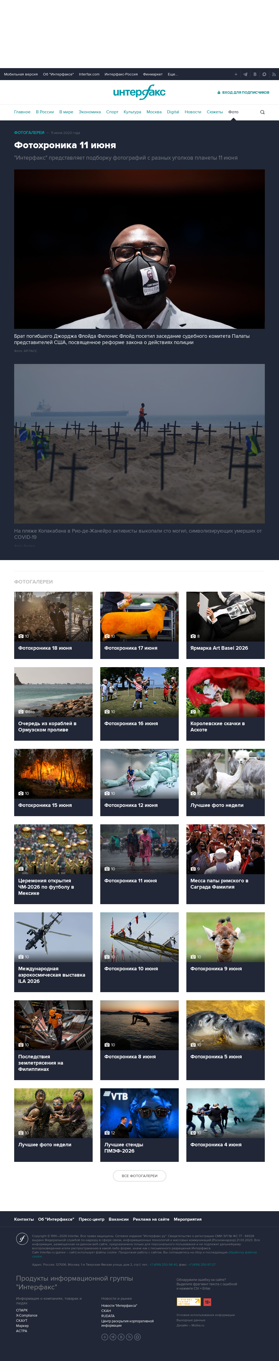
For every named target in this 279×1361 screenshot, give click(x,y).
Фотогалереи (29, 132)
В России (45, 112)
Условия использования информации (206, 1315)
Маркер (22, 1326)
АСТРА (21, 1331)
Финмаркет (153, 74)
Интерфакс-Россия (121, 74)
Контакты (24, 1219)
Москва (154, 112)
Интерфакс (139, 92)
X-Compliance (26, 1315)
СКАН (106, 1311)
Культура (132, 112)
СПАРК (22, 1310)
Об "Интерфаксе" (58, 74)
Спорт (112, 112)
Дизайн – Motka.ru (190, 1325)
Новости (193, 112)
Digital (173, 112)
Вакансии (119, 1219)
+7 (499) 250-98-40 (163, 1265)
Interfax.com (89, 74)
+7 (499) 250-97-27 (202, 1265)
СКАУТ (21, 1321)
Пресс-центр (91, 1219)
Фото (233, 112)
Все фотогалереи (139, 1176)
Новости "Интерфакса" (119, 1306)
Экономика (90, 112)
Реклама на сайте (151, 1219)
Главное (22, 112)
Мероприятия (188, 1219)
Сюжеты (215, 112)
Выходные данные (191, 1320)
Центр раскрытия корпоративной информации (127, 1323)
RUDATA (108, 1316)
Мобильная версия (21, 74)
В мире (66, 112)
